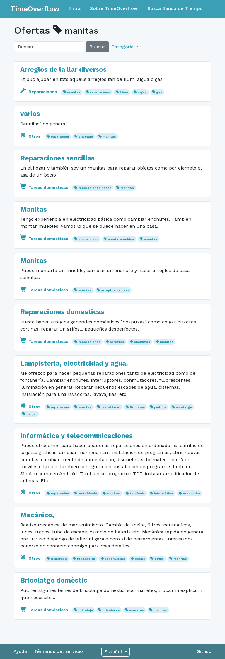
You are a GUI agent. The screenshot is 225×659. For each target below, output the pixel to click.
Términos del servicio (58, 651)
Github (204, 651)
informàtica (163, 493)
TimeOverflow (35, 9)
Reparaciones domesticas (62, 312)
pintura (160, 407)
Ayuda (20, 651)
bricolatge (111, 610)
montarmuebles (121, 239)
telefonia (137, 493)
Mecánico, (37, 515)
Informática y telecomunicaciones (76, 436)
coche (140, 559)
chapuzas (142, 342)
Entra (74, 8)
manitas (74, 92)
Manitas (33, 209)
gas (159, 92)
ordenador (191, 493)
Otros (31, 136)
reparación (60, 136)
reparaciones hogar (94, 188)
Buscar (97, 46)
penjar (31, 414)
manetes (136, 610)
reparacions (100, 92)
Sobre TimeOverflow (114, 8)
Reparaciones (39, 91)
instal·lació (110, 407)
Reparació (59, 559)
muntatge (184, 407)
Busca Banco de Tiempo (175, 8)
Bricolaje (137, 407)
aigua (142, 92)
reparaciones (89, 342)
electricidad (88, 239)
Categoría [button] (123, 46)
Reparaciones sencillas (57, 158)
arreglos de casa (115, 290)
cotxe (159, 559)
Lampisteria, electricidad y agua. (74, 363)
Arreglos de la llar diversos (63, 69)
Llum (124, 92)
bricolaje (85, 136)
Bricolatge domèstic (53, 580)
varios (30, 114)
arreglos (117, 342)
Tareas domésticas (44, 187)
